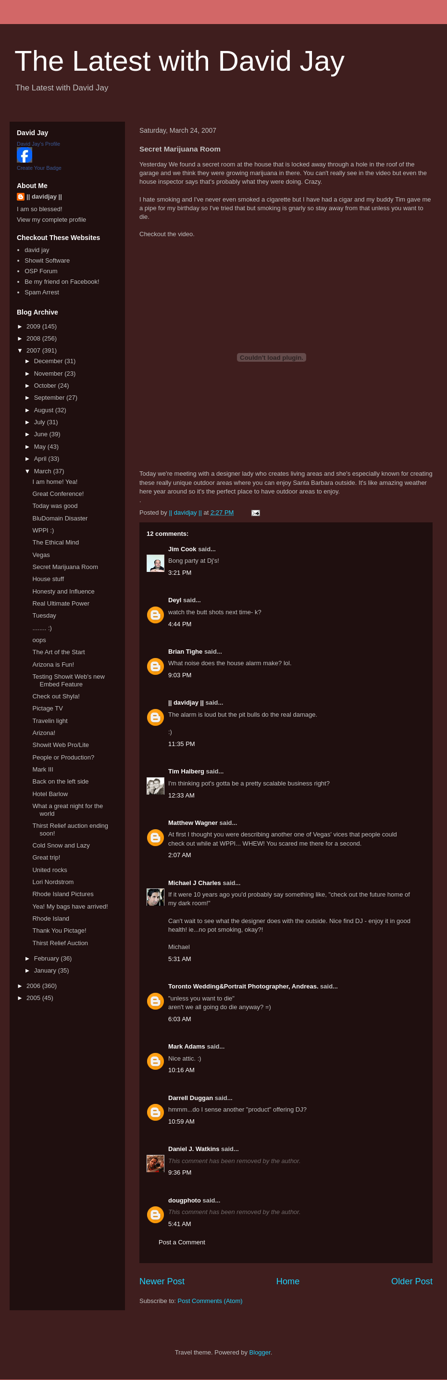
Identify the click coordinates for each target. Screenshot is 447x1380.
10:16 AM (181, 1070)
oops (39, 640)
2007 (34, 350)
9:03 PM (179, 675)
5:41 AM (179, 1224)
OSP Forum (41, 271)
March (43, 471)
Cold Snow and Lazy (60, 845)
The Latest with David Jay (179, 61)
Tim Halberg (186, 771)
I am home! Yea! (54, 481)
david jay (37, 249)
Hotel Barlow (50, 794)
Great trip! (46, 857)
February (47, 958)
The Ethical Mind (55, 542)
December (49, 361)
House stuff (48, 578)
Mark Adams (186, 1046)
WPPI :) (43, 530)
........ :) (41, 628)
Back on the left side (60, 781)
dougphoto (184, 1200)
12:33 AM (181, 795)
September (50, 397)
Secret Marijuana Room (65, 566)
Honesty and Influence (63, 591)
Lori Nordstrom (53, 882)
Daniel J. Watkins (193, 1148)
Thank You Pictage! (59, 930)
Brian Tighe (185, 651)
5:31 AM (179, 958)
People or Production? (63, 757)
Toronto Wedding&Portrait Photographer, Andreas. (243, 986)
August (44, 410)
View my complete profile (51, 219)
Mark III (42, 769)
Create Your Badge (39, 168)
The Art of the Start (58, 652)
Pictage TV (47, 708)
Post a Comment (182, 1242)
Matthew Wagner (193, 822)
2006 (34, 985)
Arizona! (43, 732)
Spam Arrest (42, 292)
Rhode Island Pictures (62, 894)
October (46, 385)
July (40, 422)
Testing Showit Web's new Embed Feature (68, 680)
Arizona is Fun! (53, 664)
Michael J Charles (194, 882)
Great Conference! (58, 493)
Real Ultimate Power (60, 603)
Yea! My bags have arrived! (70, 906)
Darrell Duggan (190, 1097)
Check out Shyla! (55, 696)
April (41, 458)
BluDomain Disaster (59, 518)
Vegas (41, 554)
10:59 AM (181, 1121)
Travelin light (49, 720)
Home (288, 1281)
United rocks (49, 870)
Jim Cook (182, 549)
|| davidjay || (186, 702)
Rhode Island (50, 918)
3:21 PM (179, 572)
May (41, 446)
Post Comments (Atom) (210, 1300)
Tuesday (44, 615)
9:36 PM (179, 1172)
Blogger (260, 1352)
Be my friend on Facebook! (62, 281)
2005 (34, 997)
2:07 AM (179, 855)
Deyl (174, 600)
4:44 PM (179, 624)
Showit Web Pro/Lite (60, 744)
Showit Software (47, 260)
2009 (34, 326)
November (49, 373)
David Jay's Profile (38, 144)
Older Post (412, 1281)
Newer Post (162, 1281)
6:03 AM (179, 1019)
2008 (34, 338)
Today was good (54, 505)
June (42, 434)
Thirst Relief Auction (60, 943)
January (46, 970)
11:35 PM (181, 743)
